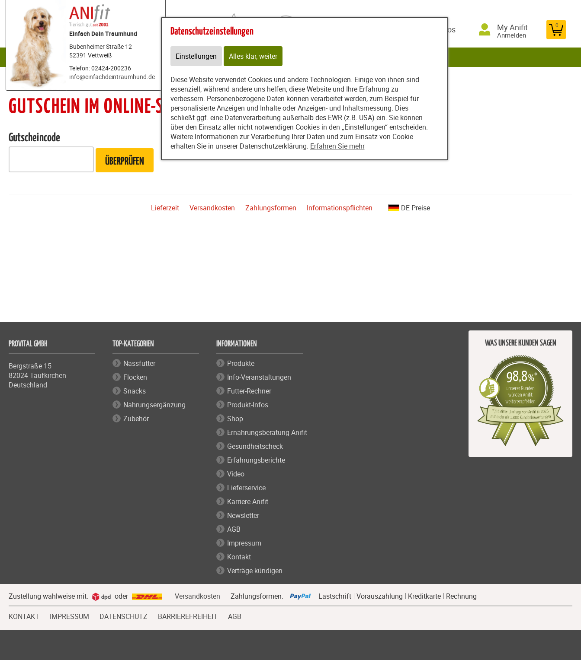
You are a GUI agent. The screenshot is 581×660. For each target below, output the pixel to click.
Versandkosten (212, 208)
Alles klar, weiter (253, 56)
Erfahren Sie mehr (337, 146)
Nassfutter (139, 363)
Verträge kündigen (254, 570)
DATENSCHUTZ (124, 615)
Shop (235, 418)
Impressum (244, 543)
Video (235, 474)
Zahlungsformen (270, 208)
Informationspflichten (339, 208)
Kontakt (239, 557)
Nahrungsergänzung (154, 404)
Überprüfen (124, 162)
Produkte (240, 363)
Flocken (135, 377)
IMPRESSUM (69, 615)
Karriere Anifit (247, 501)
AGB (234, 529)
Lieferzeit (165, 208)
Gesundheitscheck (255, 446)
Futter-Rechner (249, 391)
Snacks (134, 391)
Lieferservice (246, 487)
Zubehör (136, 418)
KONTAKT (24, 615)
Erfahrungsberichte (256, 460)
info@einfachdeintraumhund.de (112, 77)
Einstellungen (196, 56)
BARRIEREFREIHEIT (188, 615)
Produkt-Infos (247, 404)
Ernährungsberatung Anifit (267, 432)
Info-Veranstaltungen (259, 377)
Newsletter (243, 515)
